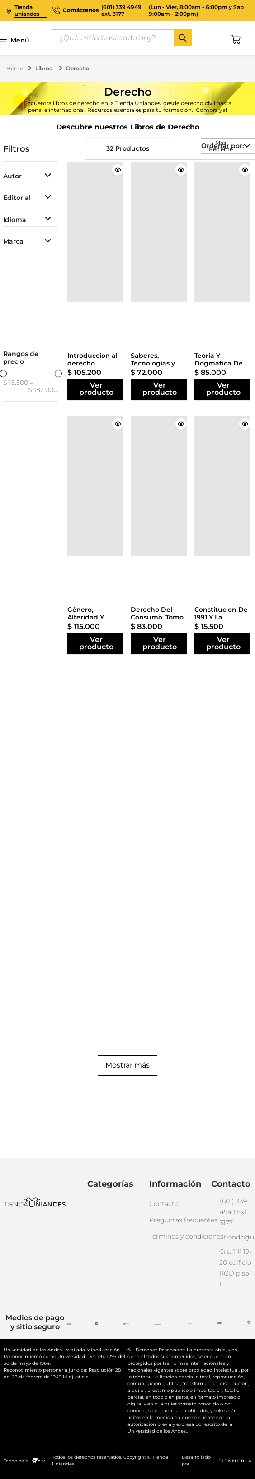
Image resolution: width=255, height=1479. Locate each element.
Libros (43, 68)
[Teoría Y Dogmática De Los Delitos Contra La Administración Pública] (223, 232)
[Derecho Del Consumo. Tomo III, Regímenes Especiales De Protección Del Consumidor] (160, 486)
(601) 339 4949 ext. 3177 (121, 10)
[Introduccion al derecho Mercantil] (96, 232)
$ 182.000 (42, 386)
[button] (30, 176)
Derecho (78, 68)
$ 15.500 (15, 383)
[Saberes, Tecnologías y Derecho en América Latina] (160, 232)
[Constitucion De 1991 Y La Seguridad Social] (223, 486)
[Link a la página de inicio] (15, 69)
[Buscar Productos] (182, 38)
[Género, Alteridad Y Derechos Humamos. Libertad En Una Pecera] (96, 486)
